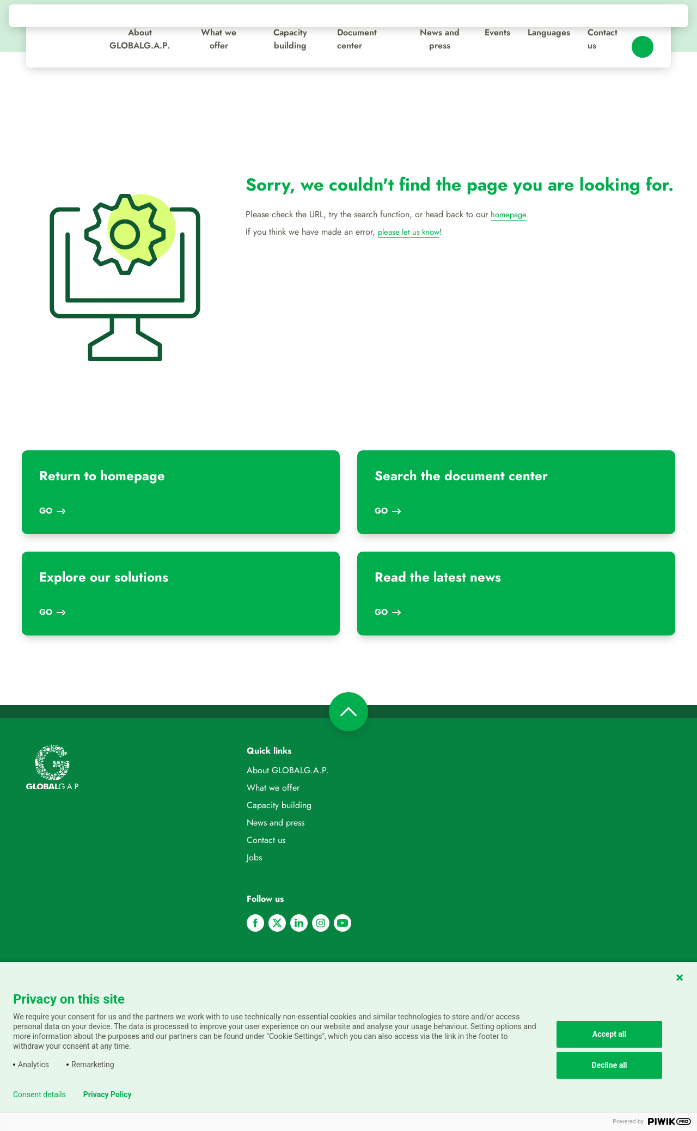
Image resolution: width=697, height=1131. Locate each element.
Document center (357, 39)
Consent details (39, 1094)
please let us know (411, 231)
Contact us (602, 39)
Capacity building (290, 39)
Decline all (609, 1065)
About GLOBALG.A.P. (139, 39)
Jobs (254, 857)
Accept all (609, 1034)
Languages (549, 32)
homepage (510, 214)
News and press (440, 39)
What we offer (218, 39)
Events (497, 32)
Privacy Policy (107, 1094)
